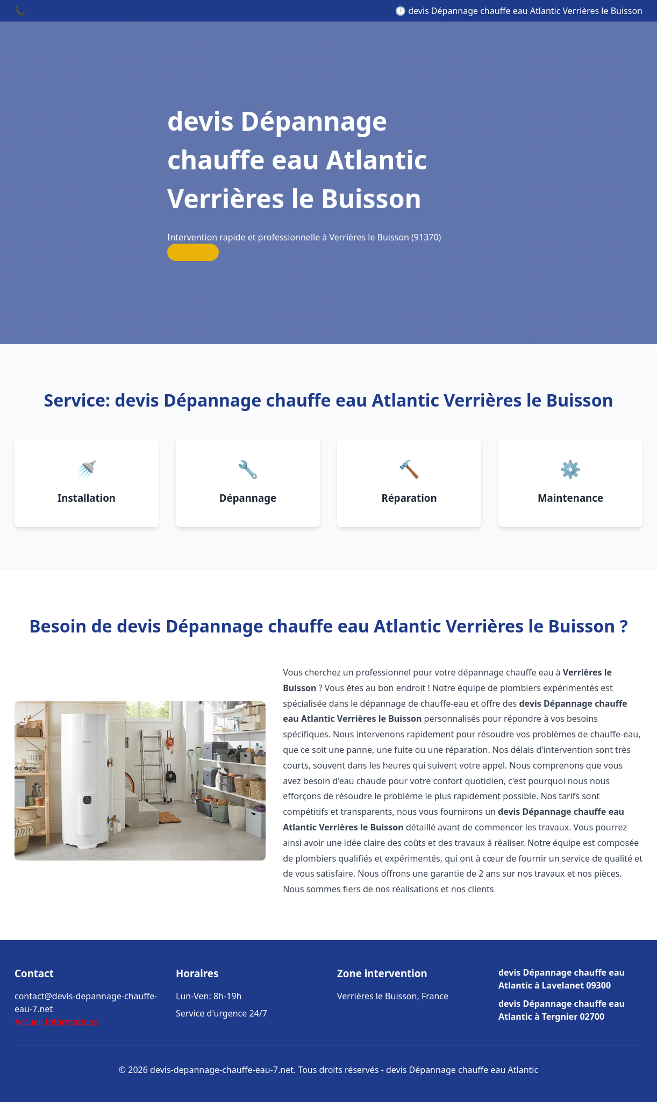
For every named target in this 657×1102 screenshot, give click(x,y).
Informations (71, 1022)
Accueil (29, 1022)
